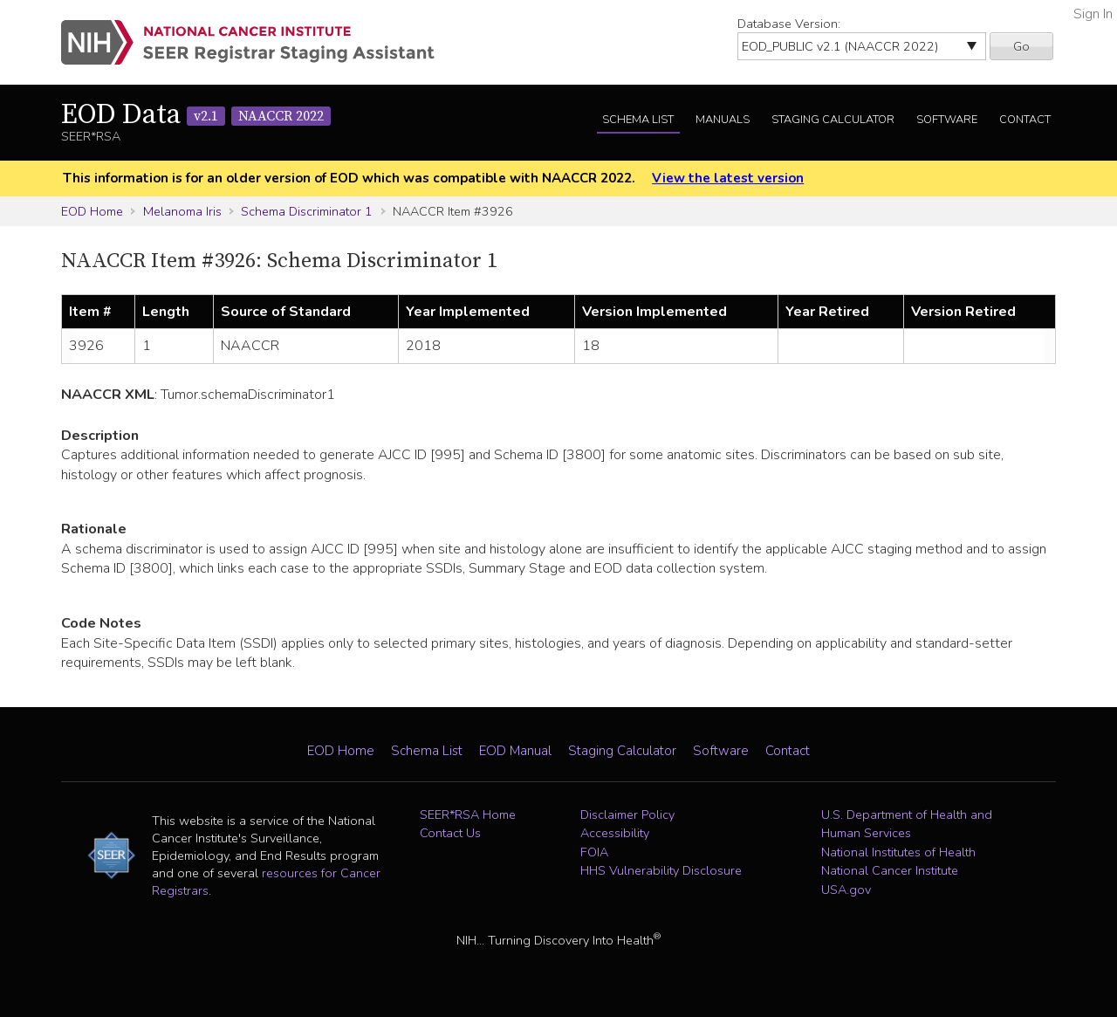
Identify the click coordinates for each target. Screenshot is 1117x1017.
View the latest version (728, 178)
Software (946, 119)
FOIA (594, 852)
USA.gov (846, 889)
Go (1021, 46)
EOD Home (92, 211)
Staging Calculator (832, 119)
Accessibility (614, 833)
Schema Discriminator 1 (307, 211)
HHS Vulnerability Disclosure (661, 870)
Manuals (723, 119)
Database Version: (788, 23)
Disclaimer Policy (627, 814)
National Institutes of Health (898, 852)
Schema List (638, 119)
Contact (1025, 119)
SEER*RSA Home (468, 814)
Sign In (1093, 14)
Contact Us (450, 833)
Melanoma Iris (182, 211)
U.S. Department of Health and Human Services (906, 824)
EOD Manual (515, 750)
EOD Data (196, 115)
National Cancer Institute (889, 870)
